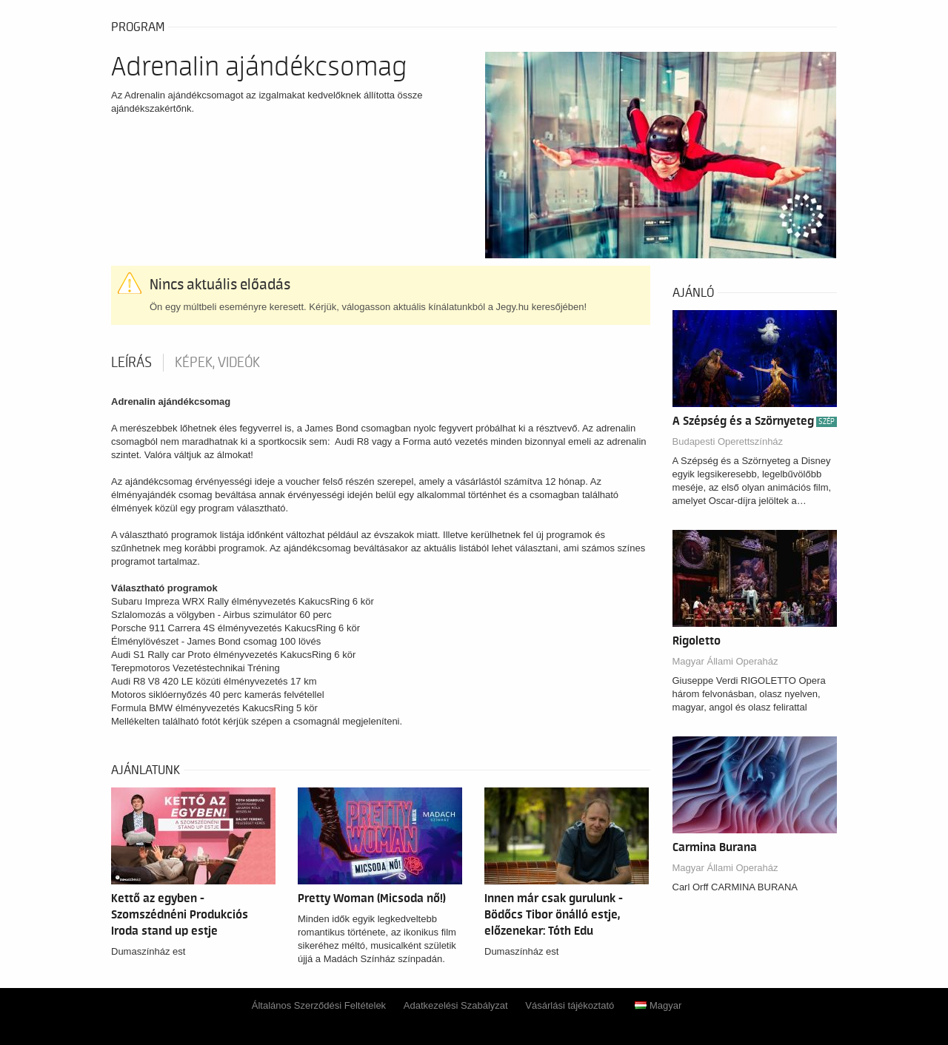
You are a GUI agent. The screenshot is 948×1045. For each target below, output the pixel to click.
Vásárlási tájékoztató (569, 1005)
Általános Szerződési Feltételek (319, 1005)
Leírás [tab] (131, 363)
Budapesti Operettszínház (728, 441)
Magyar (658, 1005)
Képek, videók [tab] (217, 363)
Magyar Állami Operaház (725, 661)
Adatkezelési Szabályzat (456, 1005)
